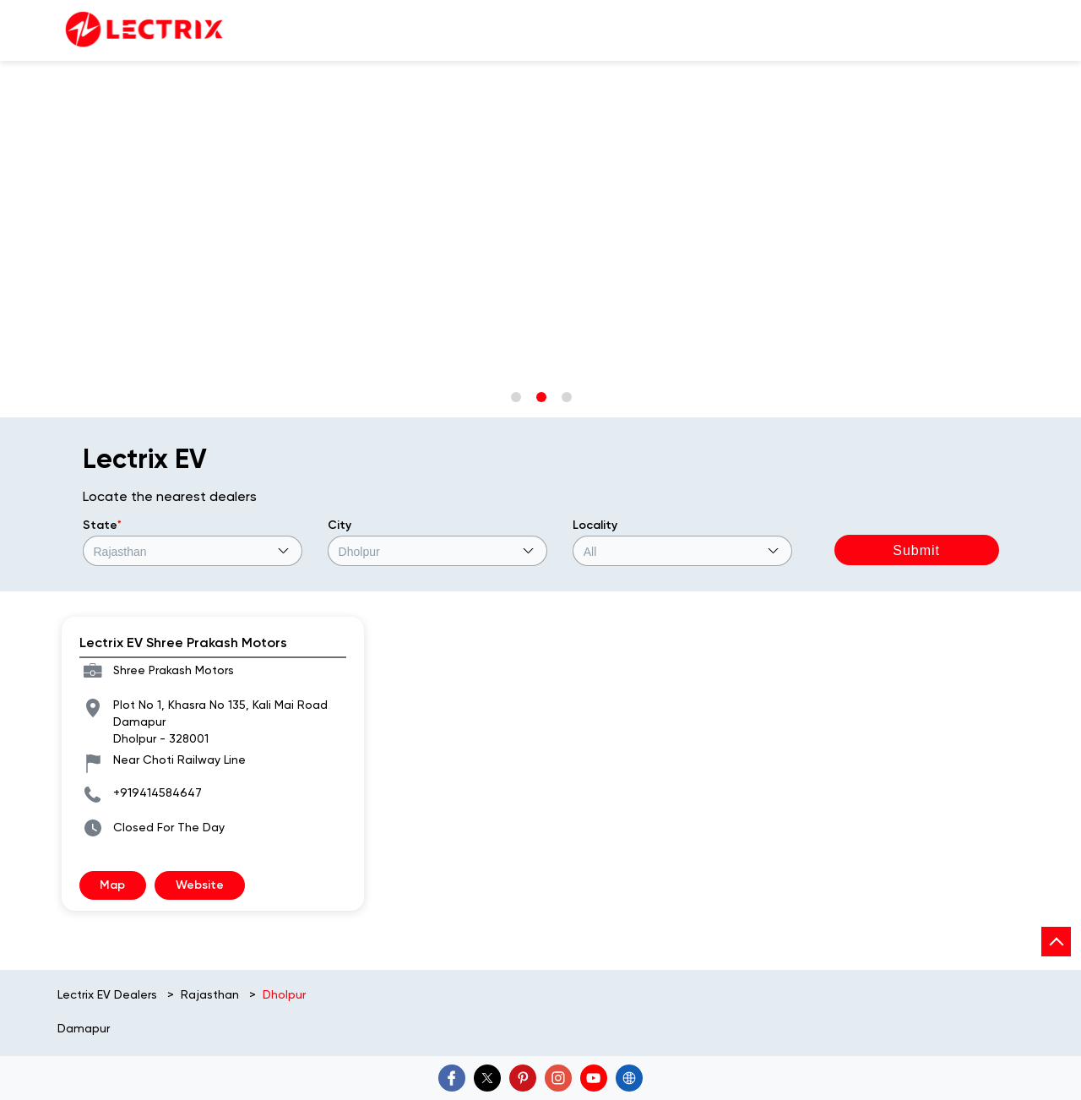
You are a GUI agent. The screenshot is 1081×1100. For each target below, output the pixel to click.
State (102, 525)
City (339, 525)
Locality (595, 525)
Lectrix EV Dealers (108, 994)
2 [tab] (540, 396)
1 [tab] (515, 396)
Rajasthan (210, 994)
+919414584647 (157, 792)
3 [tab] (566, 396)
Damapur (83, 1028)
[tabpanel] (540, 61)
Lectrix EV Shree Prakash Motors (183, 642)
